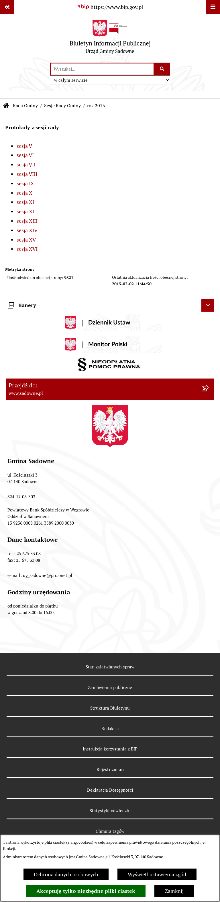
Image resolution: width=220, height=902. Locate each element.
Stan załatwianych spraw (110, 667)
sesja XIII (27, 221)
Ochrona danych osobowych (66, 874)
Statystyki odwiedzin (110, 810)
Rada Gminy (25, 106)
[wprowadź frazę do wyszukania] (102, 69)
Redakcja (110, 728)
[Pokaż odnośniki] (7, 7)
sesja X (24, 193)
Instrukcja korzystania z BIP (110, 749)
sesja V (24, 146)
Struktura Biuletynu (110, 708)
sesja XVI (27, 249)
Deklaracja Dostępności (110, 790)
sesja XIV (27, 230)
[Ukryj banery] (207, 305)
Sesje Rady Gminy (62, 106)
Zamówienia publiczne (110, 687)
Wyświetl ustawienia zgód (157, 874)
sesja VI (25, 155)
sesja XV (26, 239)
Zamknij (174, 891)
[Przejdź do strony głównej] (110, 38)
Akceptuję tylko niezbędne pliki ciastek (85, 891)
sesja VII (26, 164)
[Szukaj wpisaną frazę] (162, 69)
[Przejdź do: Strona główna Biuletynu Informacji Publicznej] (6, 105)
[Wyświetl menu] (213, 7)
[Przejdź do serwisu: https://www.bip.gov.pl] (110, 7)
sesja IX (25, 183)
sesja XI (25, 202)
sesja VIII (27, 174)
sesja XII (26, 211)
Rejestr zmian (110, 769)
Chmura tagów (110, 831)
